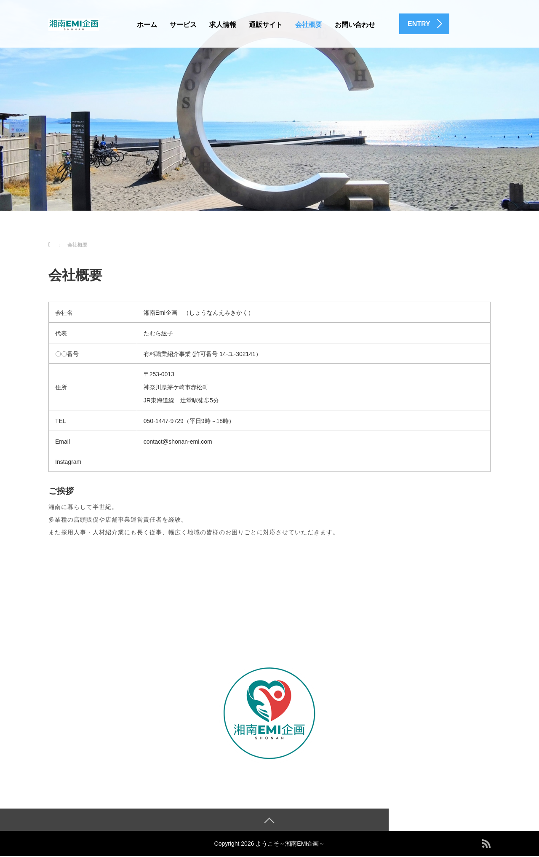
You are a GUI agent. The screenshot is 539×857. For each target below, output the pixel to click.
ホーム (147, 24)
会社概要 (308, 24)
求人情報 (222, 24)
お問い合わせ (355, 24)
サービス (183, 24)
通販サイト (266, 24)
